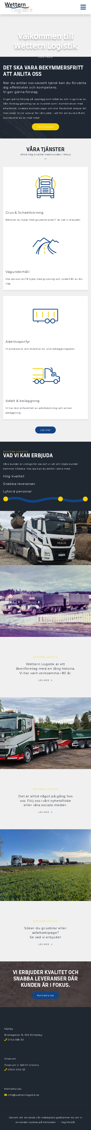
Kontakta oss (45, 995)
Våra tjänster (45, 126)
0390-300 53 (16, 1069)
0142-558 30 (16, 1039)
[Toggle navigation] (83, 7)
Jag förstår (68, 1122)
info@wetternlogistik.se (23, 1094)
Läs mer (45, 429)
